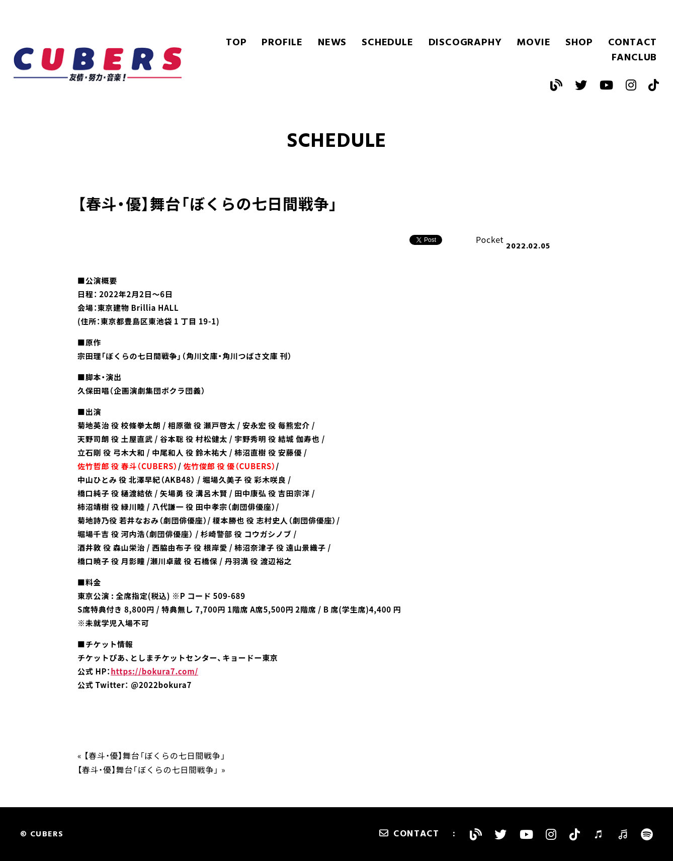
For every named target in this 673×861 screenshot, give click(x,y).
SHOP (579, 42)
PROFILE (282, 42)
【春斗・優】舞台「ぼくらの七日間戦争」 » (151, 769)
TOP (236, 42)
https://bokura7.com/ (154, 671)
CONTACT (632, 42)
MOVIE (533, 42)
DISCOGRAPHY (465, 42)
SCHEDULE (387, 42)
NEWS (332, 42)
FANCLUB (634, 57)
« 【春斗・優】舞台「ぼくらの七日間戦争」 (151, 755)
